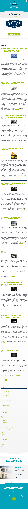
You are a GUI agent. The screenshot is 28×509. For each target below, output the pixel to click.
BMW (2, 407)
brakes (3, 434)
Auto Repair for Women (6, 396)
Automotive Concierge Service (7, 402)
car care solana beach (6, 442)
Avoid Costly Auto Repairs (6, 429)
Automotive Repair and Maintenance (8, 403)
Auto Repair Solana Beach (6, 400)
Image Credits (12, 505)
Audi (2, 423)
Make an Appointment (14, 34)
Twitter (17, 477)
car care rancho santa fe (6, 441)
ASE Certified (4, 422)
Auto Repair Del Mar (5, 393)
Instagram (19, 477)
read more (15, 75)
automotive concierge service (7, 427)
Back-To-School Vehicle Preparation (8, 430)
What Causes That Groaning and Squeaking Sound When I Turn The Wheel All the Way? (14, 50)
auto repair (4, 425)
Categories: (4, 387)
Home (2, 43)
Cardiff (3, 444)
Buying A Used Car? (5, 436)
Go (14, 498)
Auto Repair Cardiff (5, 391)
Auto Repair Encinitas (6, 395)
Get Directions (17, 476)
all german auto (4, 420)
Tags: (2, 417)
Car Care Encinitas (5, 414)
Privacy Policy (16, 505)
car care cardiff (4, 410)
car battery (4, 437)
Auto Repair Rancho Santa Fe (7, 398)
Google (16, 477)
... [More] (2, 416)
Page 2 (12, 43)
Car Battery (4, 409)
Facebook (15, 477)
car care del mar (5, 412)
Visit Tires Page (14, 16)
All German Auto (5, 390)
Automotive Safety (5, 405)
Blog (7, 43)
